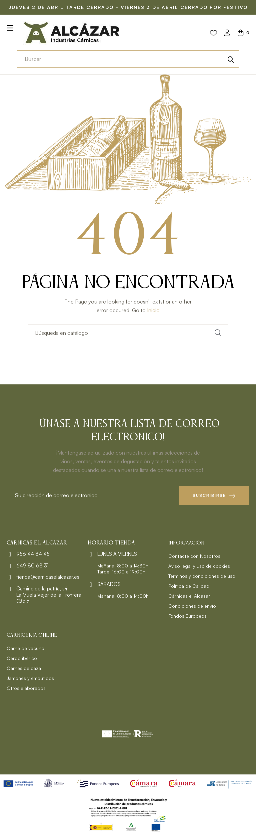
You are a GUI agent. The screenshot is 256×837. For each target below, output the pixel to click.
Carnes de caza (24, 668)
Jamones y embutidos (30, 678)
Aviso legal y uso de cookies (199, 566)
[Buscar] (128, 332)
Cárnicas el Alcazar (189, 596)
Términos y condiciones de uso (201, 576)
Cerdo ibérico (22, 658)
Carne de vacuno (25, 648)
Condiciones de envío (192, 606)
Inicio (153, 310)
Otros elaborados (26, 688)
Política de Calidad (188, 586)
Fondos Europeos (187, 616)
